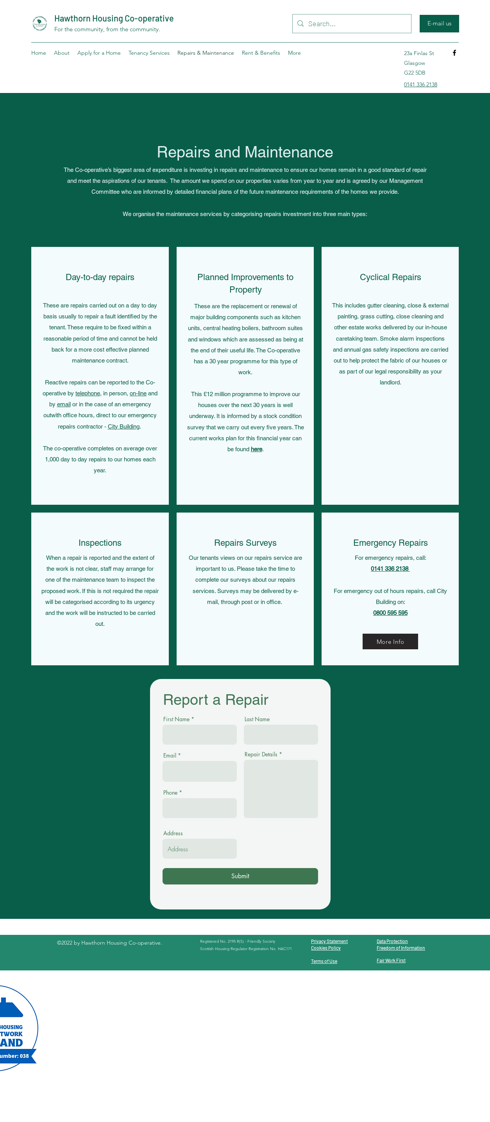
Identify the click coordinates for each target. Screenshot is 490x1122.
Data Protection (392, 941)
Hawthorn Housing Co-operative (114, 18)
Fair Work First (391, 960)
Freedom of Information (401, 947)
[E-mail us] (439, 23)
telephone (87, 393)
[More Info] (390, 641)
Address (173, 833)
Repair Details (261, 754)
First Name (176, 719)
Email (169, 755)
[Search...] (351, 23)
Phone (170, 792)
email (64, 404)
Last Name (257, 719)
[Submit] (240, 876)
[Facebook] (454, 53)
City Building (123, 426)
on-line (138, 393)
